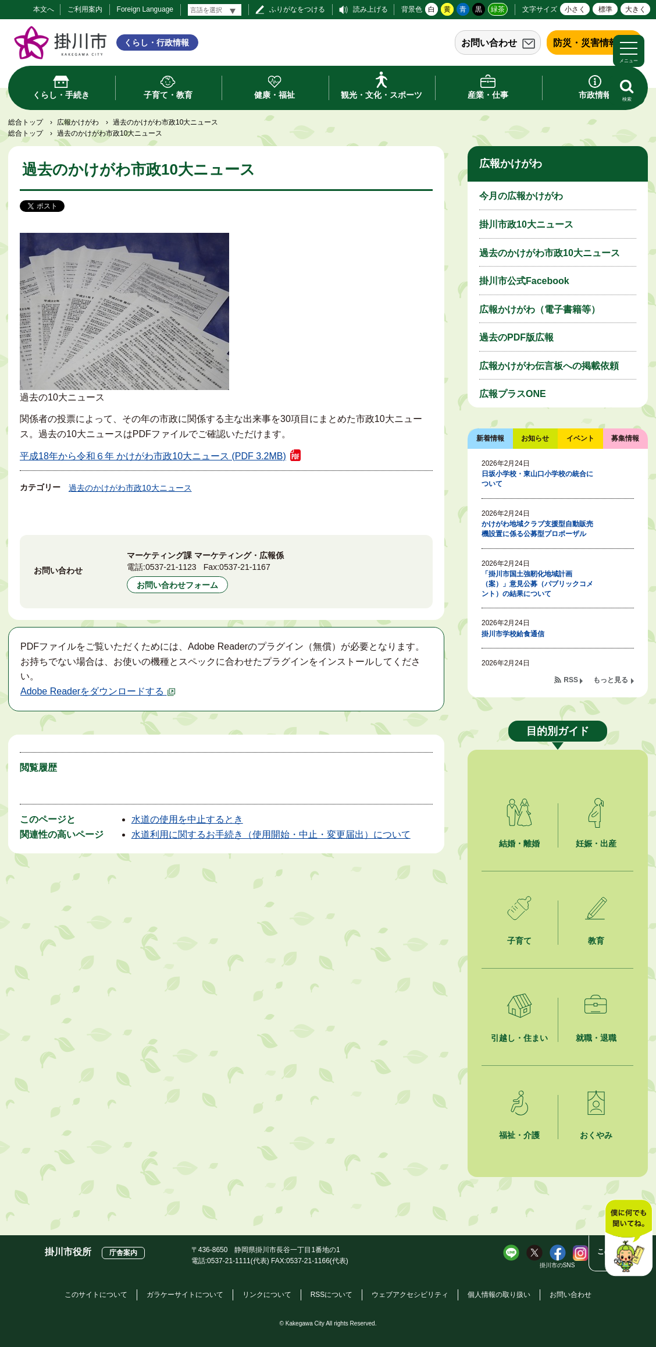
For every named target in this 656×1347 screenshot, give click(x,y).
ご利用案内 (84, 9)
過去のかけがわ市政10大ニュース (130, 487)
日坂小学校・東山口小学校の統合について (537, 479)
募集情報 (625, 438)
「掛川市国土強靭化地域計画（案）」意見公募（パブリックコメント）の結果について (537, 584)
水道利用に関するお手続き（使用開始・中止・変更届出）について (271, 834)
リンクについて (267, 1295)
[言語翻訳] (214, 10)
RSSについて (332, 1295)
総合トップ (25, 122)
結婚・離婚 (519, 843)
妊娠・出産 (596, 843)
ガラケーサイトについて (185, 1295)
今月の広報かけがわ (521, 196)
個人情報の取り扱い (499, 1295)
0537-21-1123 (171, 567)
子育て (519, 940)
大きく (635, 9)
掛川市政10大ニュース (526, 224)
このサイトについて (96, 1295)
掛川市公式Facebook (524, 281)
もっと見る (610, 680)
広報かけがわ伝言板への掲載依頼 (549, 366)
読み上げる (370, 9)
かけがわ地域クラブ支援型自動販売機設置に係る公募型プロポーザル (537, 529)
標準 (605, 9)
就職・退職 (596, 1038)
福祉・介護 (519, 1135)
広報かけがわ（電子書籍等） (539, 309)
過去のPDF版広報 (516, 337)
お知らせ (535, 438)
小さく (575, 9)
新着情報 (490, 438)
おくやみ (596, 1135)
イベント (580, 438)
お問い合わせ (489, 43)
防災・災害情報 (585, 43)
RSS (571, 680)
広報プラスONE (512, 394)
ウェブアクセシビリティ (410, 1295)
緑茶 (498, 9)
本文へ (43, 9)
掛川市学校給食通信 (513, 634)
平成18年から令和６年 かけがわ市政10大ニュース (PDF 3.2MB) (153, 456)
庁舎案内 (123, 1253)
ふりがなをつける (297, 9)
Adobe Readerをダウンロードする (98, 691)
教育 (596, 940)
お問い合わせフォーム (177, 585)
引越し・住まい (519, 1038)
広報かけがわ (78, 122)
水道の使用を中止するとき (187, 819)
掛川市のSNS (557, 1265)
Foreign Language (145, 9)
